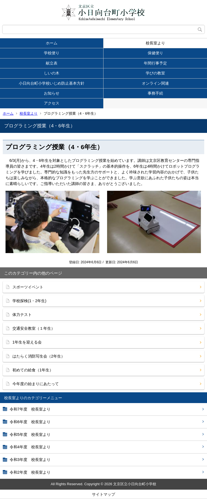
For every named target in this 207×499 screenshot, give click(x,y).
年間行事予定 (155, 63)
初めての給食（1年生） (32, 370)
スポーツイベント (27, 287)
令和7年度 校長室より (30, 409)
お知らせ (51, 93)
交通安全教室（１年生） (33, 328)
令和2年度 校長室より (30, 472)
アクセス (51, 103)
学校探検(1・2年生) (29, 301)
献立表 (51, 63)
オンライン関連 (155, 83)
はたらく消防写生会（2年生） (38, 356)
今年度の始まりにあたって (35, 384)
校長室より (155, 43)
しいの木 (51, 73)
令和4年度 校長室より (30, 447)
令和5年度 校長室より (30, 434)
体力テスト (22, 314)
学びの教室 (155, 73)
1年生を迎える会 (27, 342)
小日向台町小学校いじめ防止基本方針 (51, 83)
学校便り (51, 53)
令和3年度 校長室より (30, 459)
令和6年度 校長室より (30, 422)
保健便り (155, 53)
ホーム (51, 43)
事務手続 (155, 93)
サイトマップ (103, 494)
